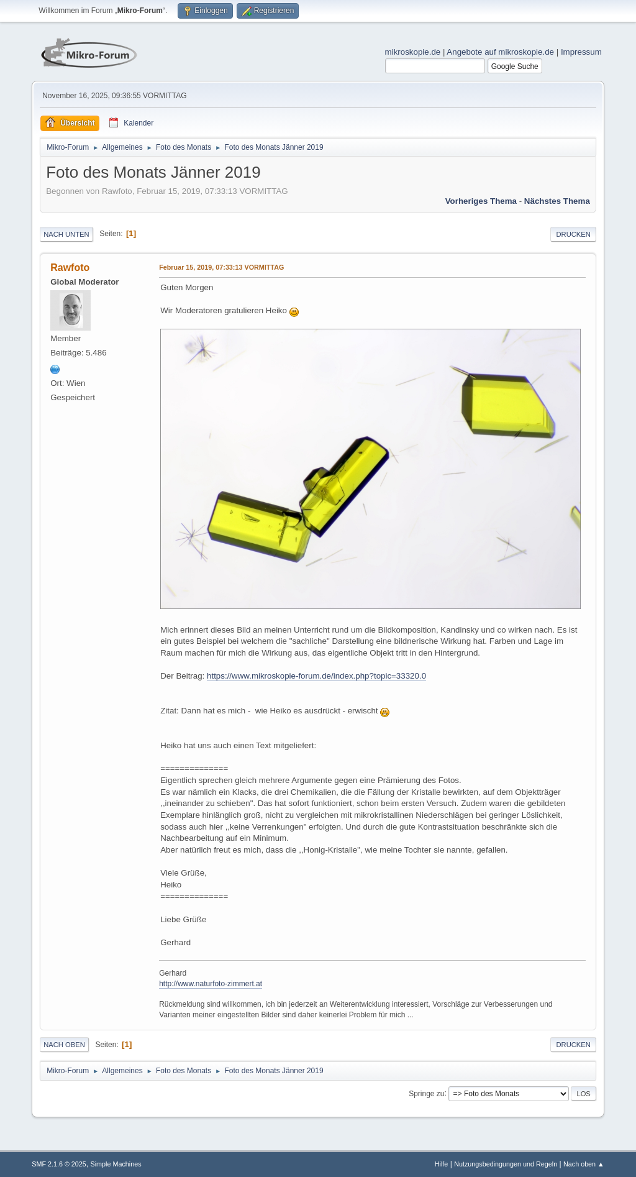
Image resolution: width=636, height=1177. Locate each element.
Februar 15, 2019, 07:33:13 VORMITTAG (221, 267)
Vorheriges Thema (481, 201)
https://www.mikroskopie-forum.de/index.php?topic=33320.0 (316, 675)
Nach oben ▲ (583, 1164)
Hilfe (441, 1164)
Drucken (573, 234)
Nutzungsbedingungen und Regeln (505, 1164)
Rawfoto (69, 267)
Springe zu (426, 1093)
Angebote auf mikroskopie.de (500, 52)
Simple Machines (116, 1164)
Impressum (581, 52)
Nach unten (66, 234)
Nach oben (64, 1044)
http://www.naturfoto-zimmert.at (210, 983)
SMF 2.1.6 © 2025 (59, 1164)
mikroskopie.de (413, 52)
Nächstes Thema (557, 201)
